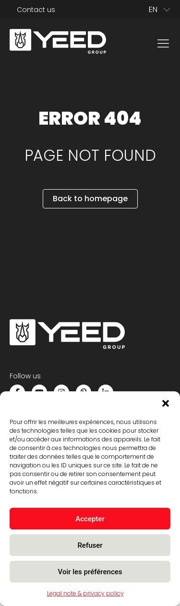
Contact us (36, 9)
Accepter (89, 519)
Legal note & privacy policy (85, 593)
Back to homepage (90, 198)
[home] (58, 43)
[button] (165, 403)
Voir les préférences (90, 571)
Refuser (89, 545)
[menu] (163, 43)
